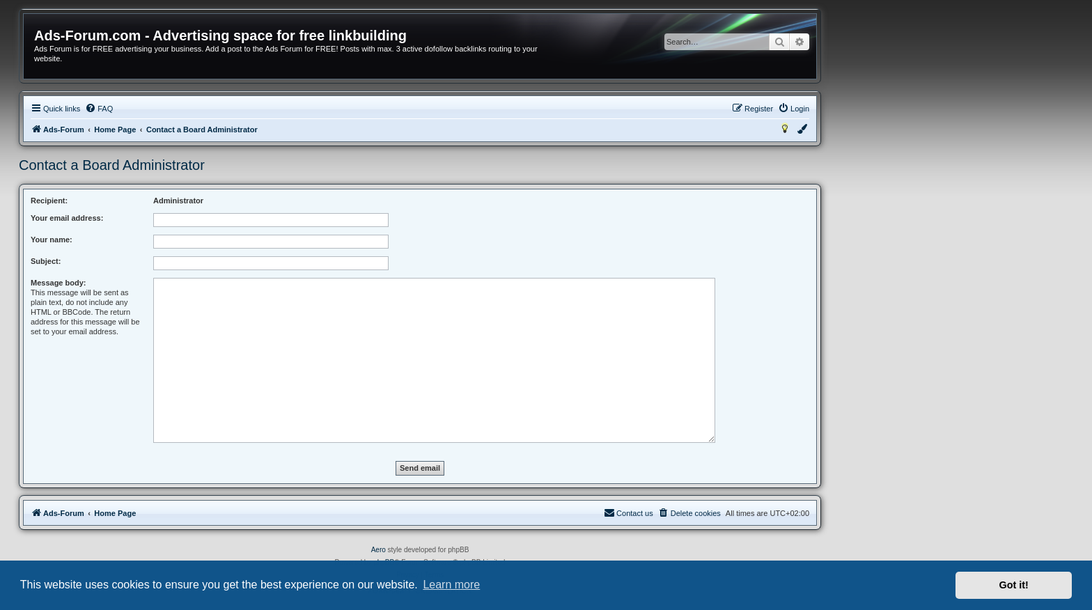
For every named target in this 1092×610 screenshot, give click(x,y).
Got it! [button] (1014, 585)
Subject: (46, 261)
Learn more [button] (451, 585)
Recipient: (49, 200)
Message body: (58, 283)
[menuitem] (99, 108)
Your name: (51, 239)
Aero (378, 550)
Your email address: (67, 218)
